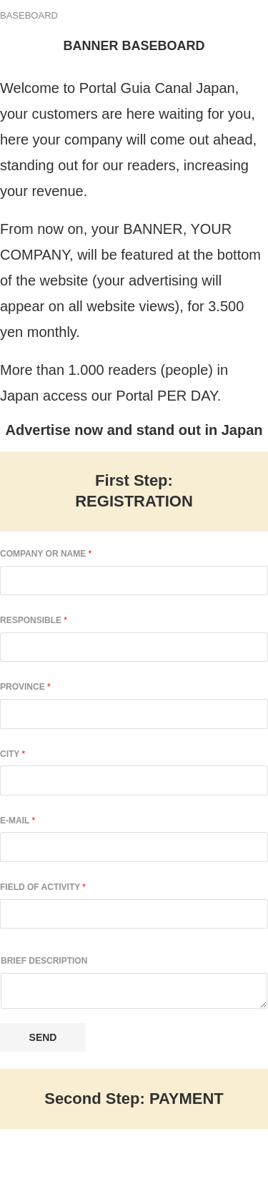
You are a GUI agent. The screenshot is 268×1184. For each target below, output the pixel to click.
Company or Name (45, 554)
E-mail (17, 821)
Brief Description (44, 961)
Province (25, 687)
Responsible (33, 620)
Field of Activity (43, 887)
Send (43, 1037)
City (12, 754)
